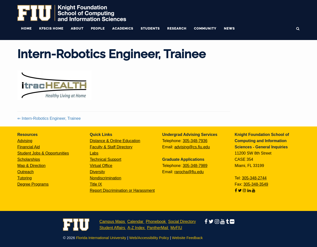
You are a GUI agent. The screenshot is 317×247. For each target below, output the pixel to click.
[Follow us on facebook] (236, 190)
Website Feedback (187, 238)
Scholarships (28, 159)
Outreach (25, 172)
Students (150, 28)
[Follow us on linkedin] (249, 190)
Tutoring (24, 178)
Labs (94, 153)
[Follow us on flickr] (232, 221)
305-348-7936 (195, 141)
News (229, 28)
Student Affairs (112, 228)
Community (205, 28)
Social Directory (182, 221)
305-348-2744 (254, 178)
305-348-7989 (195, 166)
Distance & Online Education (115, 141)
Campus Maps (112, 221)
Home (26, 28)
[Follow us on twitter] (240, 190)
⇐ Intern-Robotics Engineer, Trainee (49, 118)
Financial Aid (28, 147)
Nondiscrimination (105, 178)
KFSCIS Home (51, 28)
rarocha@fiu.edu (189, 172)
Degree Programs (33, 184)
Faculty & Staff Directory (111, 147)
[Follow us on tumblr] (228, 221)
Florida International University (101, 238)
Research (176, 28)
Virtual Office (101, 166)
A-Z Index (136, 228)
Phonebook (156, 221)
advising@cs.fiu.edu (192, 147)
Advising (24, 141)
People (98, 28)
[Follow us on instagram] (245, 190)
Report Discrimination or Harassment (122, 190)
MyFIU (176, 228)
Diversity (97, 172)
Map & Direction (31, 166)
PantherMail (157, 228)
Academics (122, 28)
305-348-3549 (255, 184)
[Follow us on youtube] (253, 190)
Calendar (135, 221)
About (77, 28)
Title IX (96, 184)
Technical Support (105, 159)
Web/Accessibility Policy (149, 238)
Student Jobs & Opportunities (43, 153)
